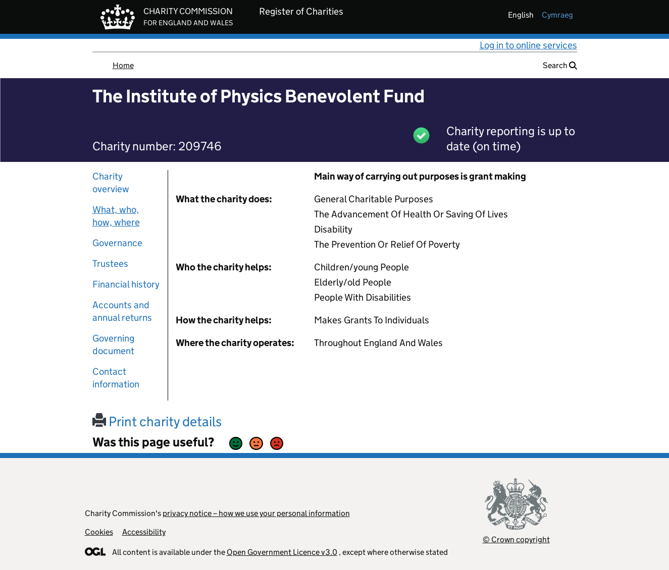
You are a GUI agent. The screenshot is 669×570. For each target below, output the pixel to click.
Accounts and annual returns (122, 311)
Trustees (110, 263)
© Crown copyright (516, 539)
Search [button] (560, 65)
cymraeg (557, 15)
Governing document (113, 344)
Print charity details (157, 421)
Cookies (99, 532)
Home (123, 65)
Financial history (126, 284)
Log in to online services (528, 45)
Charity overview (110, 182)
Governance (117, 243)
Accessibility (144, 532)
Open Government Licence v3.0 (282, 552)
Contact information (115, 378)
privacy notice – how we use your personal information (256, 513)
